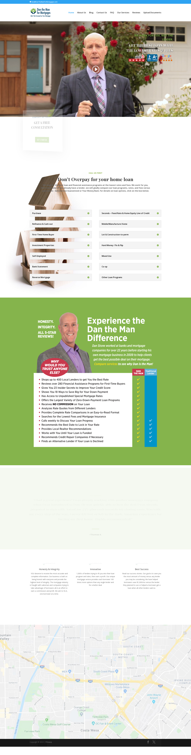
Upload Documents (152, 13)
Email (41, 686)
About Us (81, 13)
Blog (91, 13)
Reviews (136, 13)
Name (42, 673)
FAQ (112, 13)
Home (71, 13)
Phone (41, 699)
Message (43, 711)
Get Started (42, 140)
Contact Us (101, 13)
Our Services (123, 13)
